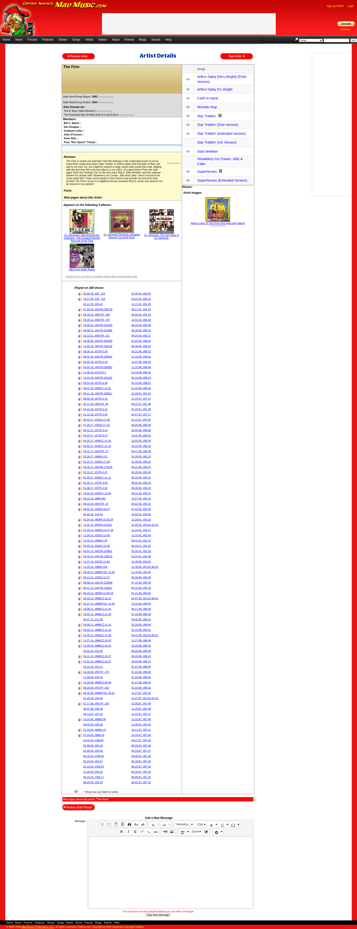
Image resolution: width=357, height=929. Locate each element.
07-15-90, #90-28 (141, 582)
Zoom (195, 831)
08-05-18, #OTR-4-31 (95, 398)
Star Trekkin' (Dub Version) (217, 125)
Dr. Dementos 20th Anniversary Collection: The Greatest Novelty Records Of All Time (82, 238)
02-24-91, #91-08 (141, 556)
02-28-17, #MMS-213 (95, 456)
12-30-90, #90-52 (141, 561)
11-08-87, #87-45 (141, 724)
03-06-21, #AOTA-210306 (97, 330)
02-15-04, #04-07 (93, 761)
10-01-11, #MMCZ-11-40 (97, 614)
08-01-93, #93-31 (141, 482)
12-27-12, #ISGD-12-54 (96, 561)
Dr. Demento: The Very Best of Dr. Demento (161, 236)
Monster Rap (207, 107)
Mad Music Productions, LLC (37, 926)
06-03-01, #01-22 (141, 314)
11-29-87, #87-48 (141, 708)
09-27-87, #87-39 (141, 740)
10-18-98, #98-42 (141, 372)
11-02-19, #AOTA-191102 (97, 346)
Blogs (142, 39)
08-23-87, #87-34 (141, 766)
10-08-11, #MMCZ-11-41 (97, 608)
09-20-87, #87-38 (141, 745)
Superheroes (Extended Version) (222, 180)
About (115, 39)
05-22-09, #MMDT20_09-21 (99, 693)
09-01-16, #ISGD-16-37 (96, 509)
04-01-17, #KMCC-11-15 (97, 446)
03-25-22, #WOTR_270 (96, 319)
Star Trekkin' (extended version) (221, 133)
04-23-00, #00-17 (141, 335)
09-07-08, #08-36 (93, 708)
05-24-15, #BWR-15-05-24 (98, 519)
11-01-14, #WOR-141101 (97, 524)
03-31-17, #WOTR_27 (95, 451)
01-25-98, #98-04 (141, 388)
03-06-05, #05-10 (93, 745)
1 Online (345, 29)
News (18, 39)
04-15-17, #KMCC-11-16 (97, 440)
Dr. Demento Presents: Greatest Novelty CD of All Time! (122, 236)
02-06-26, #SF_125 (94, 293)
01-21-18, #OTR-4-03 (95, 414)
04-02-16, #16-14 (93, 514)
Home (6, 39)
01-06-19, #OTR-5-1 (94, 372)
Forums (32, 39)
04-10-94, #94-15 (141, 477)
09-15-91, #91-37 (141, 540)
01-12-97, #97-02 (141, 419)
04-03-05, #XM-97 (93, 740)
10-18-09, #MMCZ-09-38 (97, 682)
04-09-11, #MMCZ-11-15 (97, 624)
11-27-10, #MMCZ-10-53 (97, 640)
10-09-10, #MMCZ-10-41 (97, 645)
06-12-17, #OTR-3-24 (95, 430)
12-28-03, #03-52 (93, 771)
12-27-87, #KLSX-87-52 (144, 698)
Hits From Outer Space (82, 269)
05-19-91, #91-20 (141, 545)
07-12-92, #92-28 (141, 509)
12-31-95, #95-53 (141, 435)
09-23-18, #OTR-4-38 (95, 382)
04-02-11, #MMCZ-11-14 (97, 629)
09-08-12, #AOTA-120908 (97, 582)
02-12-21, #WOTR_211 (96, 335)
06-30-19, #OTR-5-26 (95, 351)
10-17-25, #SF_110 (94, 298)
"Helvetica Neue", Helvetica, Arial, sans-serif (185, 824)
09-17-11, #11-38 (93, 619)
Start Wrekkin (207, 151)
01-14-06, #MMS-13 (94, 729)
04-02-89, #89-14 (141, 619)
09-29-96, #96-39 (141, 425)
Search (155, 39)
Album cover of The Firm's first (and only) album (218, 223)
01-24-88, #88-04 (141, 677)
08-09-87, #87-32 (141, 777)
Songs (76, 39)
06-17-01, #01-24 (141, 309)
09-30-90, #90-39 (141, 577)
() (80, 123)
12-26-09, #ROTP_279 (96, 672)
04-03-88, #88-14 (141, 661)
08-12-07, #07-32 (93, 714)
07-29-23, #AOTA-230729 (97, 309)
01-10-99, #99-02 (141, 356)
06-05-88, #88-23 (141, 656)
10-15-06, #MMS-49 (94, 719)
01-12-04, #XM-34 (93, 766)
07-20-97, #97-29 (141, 409)
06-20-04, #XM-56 (93, 756)
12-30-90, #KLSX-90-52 (144, 566)
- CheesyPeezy (174, 162)
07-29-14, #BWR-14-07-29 (98, 530)
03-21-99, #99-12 (141, 351)
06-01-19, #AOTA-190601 (97, 356)
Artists (89, 39)
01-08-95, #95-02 (141, 461)
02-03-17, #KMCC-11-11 (97, 477)
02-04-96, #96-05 (141, 430)
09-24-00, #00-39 (141, 325)
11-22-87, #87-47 (141, 714)
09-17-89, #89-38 (141, 608)
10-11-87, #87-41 (141, 729)
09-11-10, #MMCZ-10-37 (97, 656)
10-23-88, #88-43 (141, 645)
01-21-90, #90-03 (141, 593)
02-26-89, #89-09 (141, 624)
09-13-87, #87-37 (141, 750)
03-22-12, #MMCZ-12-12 (97, 598)
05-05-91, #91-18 (141, 551)
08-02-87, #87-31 (141, 782)
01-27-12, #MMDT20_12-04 (99, 603)
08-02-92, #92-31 (141, 503)
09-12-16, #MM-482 (94, 498)
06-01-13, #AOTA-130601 (97, 551)
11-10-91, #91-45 (141, 535)
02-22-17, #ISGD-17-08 (96, 461)
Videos (102, 39)
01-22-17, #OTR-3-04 (95, 482)
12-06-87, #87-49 (141, 703)
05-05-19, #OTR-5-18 (95, 361)
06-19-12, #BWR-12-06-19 (98, 593)
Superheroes (207, 171)
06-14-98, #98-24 (141, 377)
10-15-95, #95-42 (141, 446)
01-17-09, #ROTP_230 (96, 703)
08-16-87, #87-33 (141, 771)
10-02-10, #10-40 (93, 651)
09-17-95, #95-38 (141, 451)
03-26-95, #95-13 (141, 456)
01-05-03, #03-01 (141, 293)
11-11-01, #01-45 (141, 304)
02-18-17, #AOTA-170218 (97, 467)
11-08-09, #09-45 (93, 677)
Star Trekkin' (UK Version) (217, 142)
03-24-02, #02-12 (141, 298)
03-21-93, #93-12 (141, 493)
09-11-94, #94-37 (141, 467)
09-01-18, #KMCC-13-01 (97, 388)
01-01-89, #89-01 (141, 629)
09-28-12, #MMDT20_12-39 (99, 572)
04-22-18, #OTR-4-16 (95, 409)
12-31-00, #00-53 (141, 319)
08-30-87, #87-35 (141, 761)
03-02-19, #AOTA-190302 (97, 367)
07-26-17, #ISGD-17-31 (96, 425)
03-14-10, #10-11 (93, 666)
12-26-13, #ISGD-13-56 (96, 535)
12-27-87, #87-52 (141, 693)
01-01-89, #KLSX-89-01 (144, 635)
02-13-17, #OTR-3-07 (95, 472)
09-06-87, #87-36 (141, 756)
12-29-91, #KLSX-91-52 (144, 524)
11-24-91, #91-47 (141, 530)
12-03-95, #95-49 (141, 440)
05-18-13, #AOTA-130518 (97, 556)
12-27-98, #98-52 (141, 361)
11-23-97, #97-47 (141, 398)
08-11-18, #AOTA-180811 (97, 393)
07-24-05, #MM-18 (93, 735)
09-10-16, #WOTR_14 (95, 503)
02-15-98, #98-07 (141, 382)
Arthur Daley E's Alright (215, 89)
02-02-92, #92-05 (141, 514)
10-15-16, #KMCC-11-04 (97, 493)
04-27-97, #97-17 (141, 414)
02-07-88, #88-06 (141, 666)
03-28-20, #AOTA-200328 (97, 340)
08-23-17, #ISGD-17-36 (96, 419)
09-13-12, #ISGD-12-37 (96, 577)
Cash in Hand (207, 98)
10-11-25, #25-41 (93, 304)
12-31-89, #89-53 (141, 603)
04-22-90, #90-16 (141, 587)
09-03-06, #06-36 (93, 724)
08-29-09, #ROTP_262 (96, 687)
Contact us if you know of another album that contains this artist (101, 276)
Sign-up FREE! (335, 6)
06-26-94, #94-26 (141, 472)
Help (168, 39)
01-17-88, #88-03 (141, 682)
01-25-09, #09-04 (93, 698)
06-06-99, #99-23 (141, 346)
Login (351, 6)
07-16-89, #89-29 (141, 614)
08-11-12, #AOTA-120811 (97, 587)
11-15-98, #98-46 (141, 367)
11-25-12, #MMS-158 (95, 566)
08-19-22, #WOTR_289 (96, 314)
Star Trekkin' (206, 116)
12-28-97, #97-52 (141, 393)
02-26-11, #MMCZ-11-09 (97, 635)
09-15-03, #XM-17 (93, 777)
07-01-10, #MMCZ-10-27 (97, 661)
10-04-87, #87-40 (141, 735)
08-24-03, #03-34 (93, 782)
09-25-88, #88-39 (141, 651)
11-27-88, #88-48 (141, 640)
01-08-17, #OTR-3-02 (95, 488)
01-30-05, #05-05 (93, 750)
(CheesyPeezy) (106, 97)
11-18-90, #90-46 (141, 572)
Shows (63, 39)
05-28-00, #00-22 (141, 330)
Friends (129, 39)
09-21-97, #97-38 (141, 404)
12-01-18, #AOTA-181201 (97, 377)
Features (47, 39)
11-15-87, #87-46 (141, 719)
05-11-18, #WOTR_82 (95, 404)
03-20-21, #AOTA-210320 (97, 325)
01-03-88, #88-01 (141, 687)
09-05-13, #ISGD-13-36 (96, 545)
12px (200, 824)
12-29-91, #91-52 (141, 519)
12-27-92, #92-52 (141, 498)
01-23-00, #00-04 (141, 340)
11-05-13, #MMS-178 (95, 540)
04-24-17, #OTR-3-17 (95, 435)
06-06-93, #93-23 (141, 488)
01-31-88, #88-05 (141, 672)
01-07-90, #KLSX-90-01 (144, 598)
